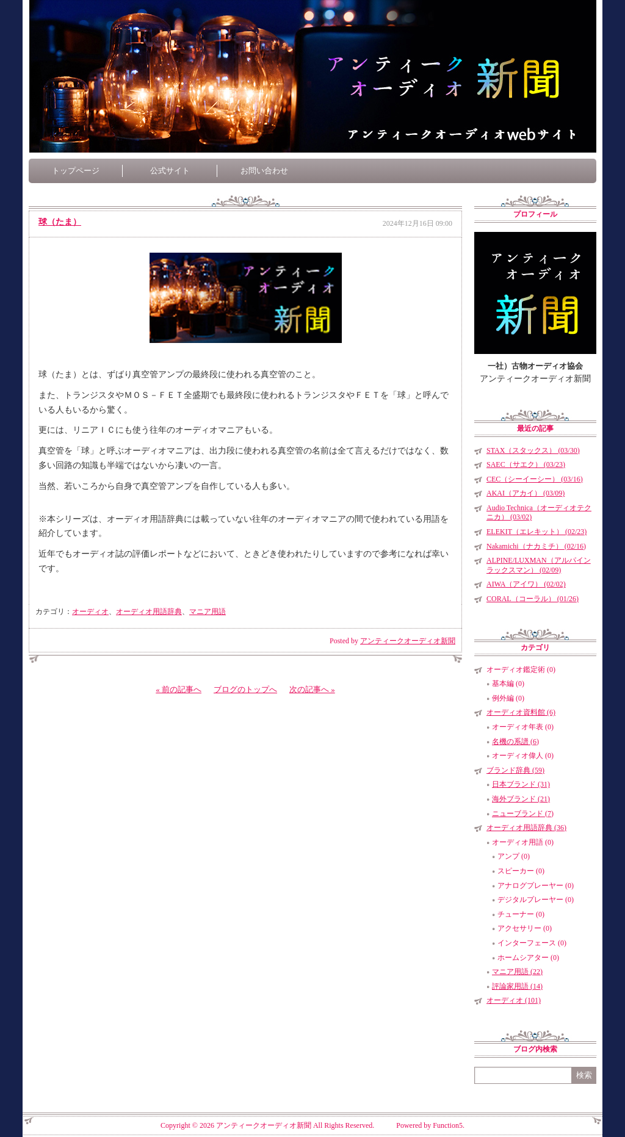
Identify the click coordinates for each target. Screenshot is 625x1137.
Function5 (448, 1125)
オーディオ (90, 611)
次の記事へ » (312, 689)
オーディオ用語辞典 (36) (526, 827)
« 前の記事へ (178, 689)
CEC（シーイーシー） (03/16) (534, 479)
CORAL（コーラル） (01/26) (532, 598)
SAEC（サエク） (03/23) (525, 464)
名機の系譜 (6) (515, 741)
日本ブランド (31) (521, 784)
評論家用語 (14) (517, 986)
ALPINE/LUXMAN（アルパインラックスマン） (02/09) (538, 565)
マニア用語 (207, 611)
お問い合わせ (264, 170)
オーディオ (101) (513, 1000)
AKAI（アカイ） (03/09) (525, 493)
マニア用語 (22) (517, 971)
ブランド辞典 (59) (515, 770)
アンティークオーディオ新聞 (407, 641)
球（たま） (59, 221)
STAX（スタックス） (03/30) (533, 450)
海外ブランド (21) (521, 799)
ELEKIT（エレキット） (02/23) (536, 531)
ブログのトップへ (245, 689)
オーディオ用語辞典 (149, 611)
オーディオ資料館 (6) (520, 712)
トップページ (75, 170)
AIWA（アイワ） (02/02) (526, 584)
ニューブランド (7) (523, 813)
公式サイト (170, 170)
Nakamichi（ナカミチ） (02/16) (536, 546)
